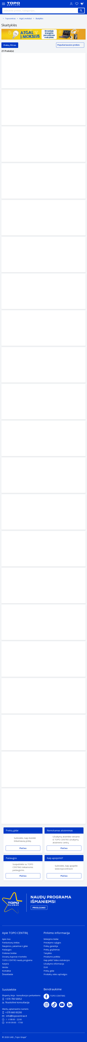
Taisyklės (48, 953)
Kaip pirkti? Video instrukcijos (57, 960)
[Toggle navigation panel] (3, 3)
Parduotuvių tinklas (11, 943)
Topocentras (10, 18)
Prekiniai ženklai (9, 953)
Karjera (5, 964)
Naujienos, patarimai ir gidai (15, 946)
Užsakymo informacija (54, 964)
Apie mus (6, 939)
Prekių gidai (49, 971)
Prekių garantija (51, 946)
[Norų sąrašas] (76, 3)
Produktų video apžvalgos (55, 974)
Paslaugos (7, 950)
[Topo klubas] (36, 904)
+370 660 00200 (13, 1012)
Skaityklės (39, 18)
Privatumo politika (52, 957)
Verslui (5, 967)
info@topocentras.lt (14, 1015)
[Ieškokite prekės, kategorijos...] (43, 10)
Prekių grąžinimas (52, 950)
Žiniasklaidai (7, 974)
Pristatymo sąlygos (52, 943)
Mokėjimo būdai (51, 939)
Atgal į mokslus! (25, 18)
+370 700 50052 (13, 998)
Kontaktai (6, 971)
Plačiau (23, 848)
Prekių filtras (10, 45)
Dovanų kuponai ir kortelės (14, 957)
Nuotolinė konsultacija (17, 1002)
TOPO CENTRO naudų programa (17, 960)
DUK (46, 967)
